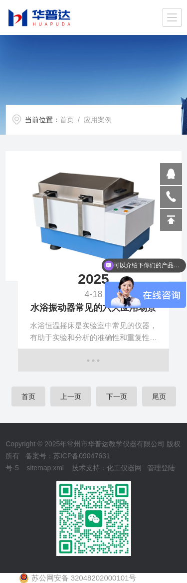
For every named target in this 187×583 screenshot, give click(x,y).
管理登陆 (161, 468)
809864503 (171, 174)
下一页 (116, 396)
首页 (67, 120)
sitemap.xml (45, 468)
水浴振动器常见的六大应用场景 (93, 308)
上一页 (70, 396)
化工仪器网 (124, 468)
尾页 (159, 396)
